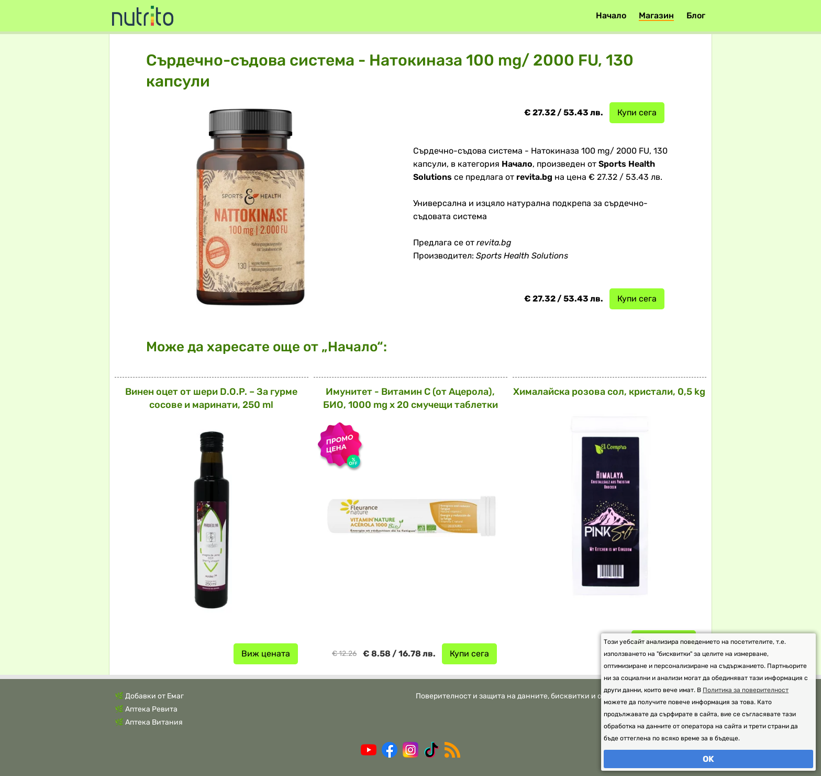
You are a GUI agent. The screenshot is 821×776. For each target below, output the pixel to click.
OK (708, 759)
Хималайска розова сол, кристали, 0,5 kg (609, 391)
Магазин (656, 15)
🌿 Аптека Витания (149, 722)
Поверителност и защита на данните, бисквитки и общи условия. (533, 696)
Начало (611, 15)
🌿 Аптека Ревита (146, 709)
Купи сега (637, 112)
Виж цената (265, 654)
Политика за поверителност (746, 690)
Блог (695, 15)
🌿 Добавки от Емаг (149, 696)
